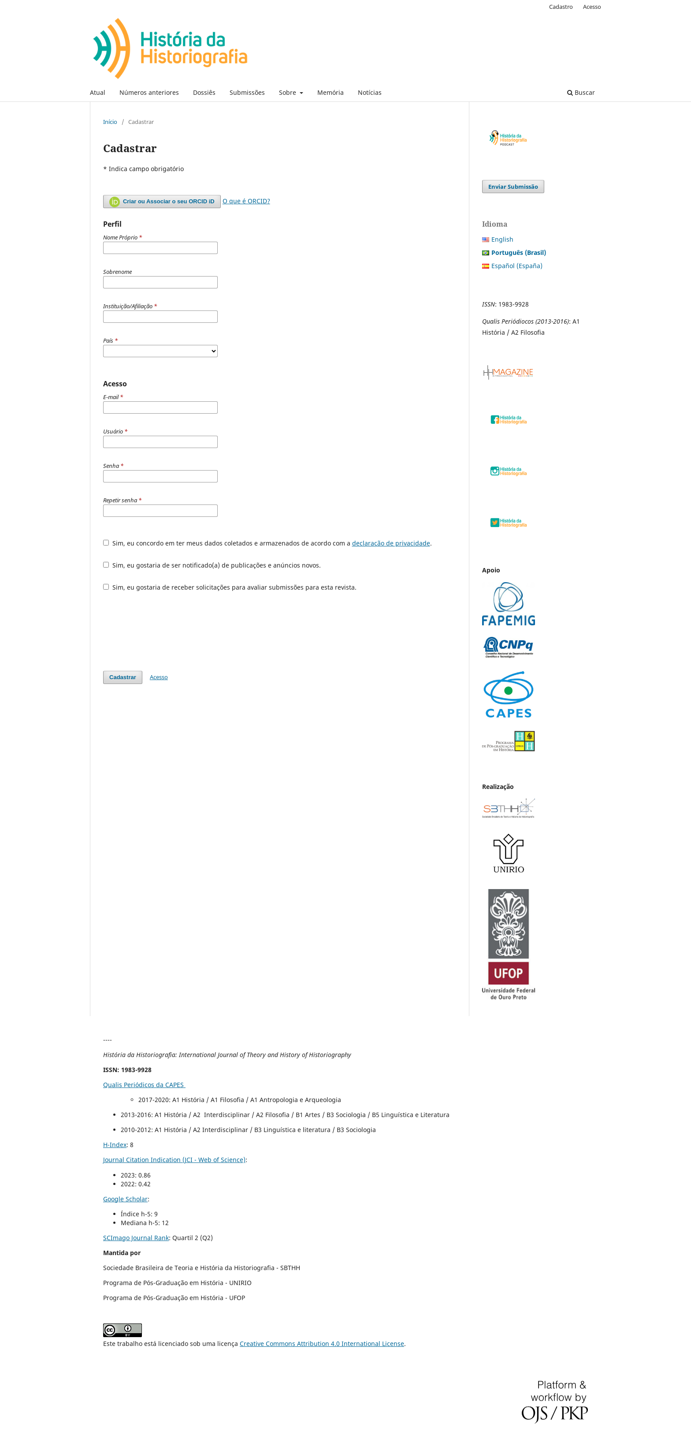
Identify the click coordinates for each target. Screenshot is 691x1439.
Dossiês (204, 92)
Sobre (288, 92)
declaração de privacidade (391, 543)
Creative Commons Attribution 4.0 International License (322, 1343)
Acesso (592, 7)
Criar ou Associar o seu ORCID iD (162, 202)
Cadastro (561, 7)
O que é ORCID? (246, 201)
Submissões (247, 92)
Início (110, 122)
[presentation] (170, 631)
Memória (330, 92)
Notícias (370, 92)
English (502, 239)
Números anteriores (149, 92)
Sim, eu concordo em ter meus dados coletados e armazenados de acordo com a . (267, 543)
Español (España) (516, 266)
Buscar (581, 92)
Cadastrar (122, 677)
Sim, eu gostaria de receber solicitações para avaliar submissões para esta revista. (230, 587)
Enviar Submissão (513, 187)
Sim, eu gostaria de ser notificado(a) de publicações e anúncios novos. (212, 565)
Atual (97, 92)
